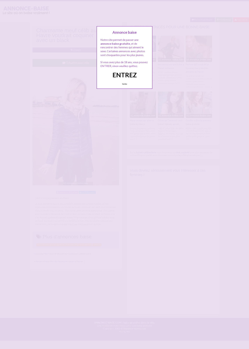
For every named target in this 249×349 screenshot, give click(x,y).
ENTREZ (124, 75)
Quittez (124, 84)
